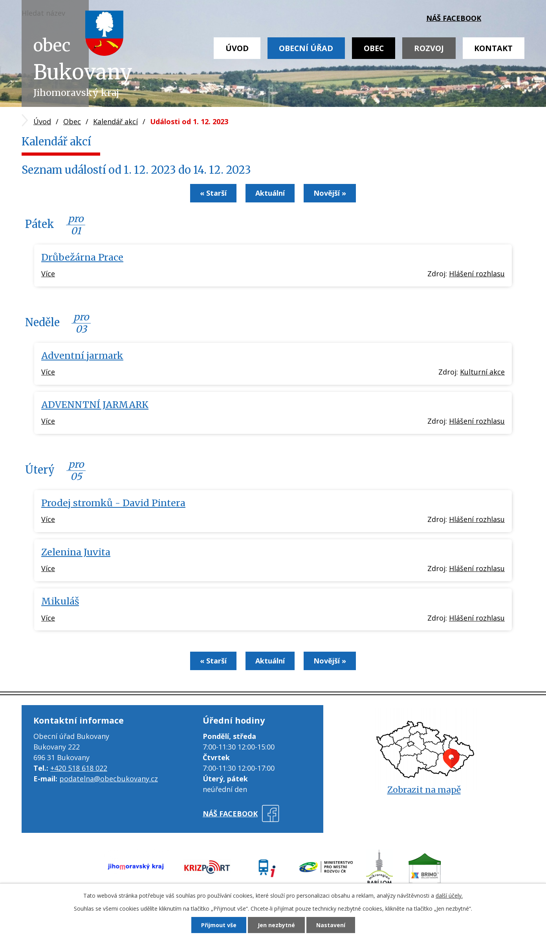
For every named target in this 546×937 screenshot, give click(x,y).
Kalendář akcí (115, 121)
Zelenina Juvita (75, 552)
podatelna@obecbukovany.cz (108, 778)
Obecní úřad (306, 48)
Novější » (329, 193)
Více (48, 273)
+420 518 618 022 (78, 768)
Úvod (237, 48)
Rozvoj (429, 48)
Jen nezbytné (276, 925)
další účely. (449, 895)
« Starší (213, 193)
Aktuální (270, 193)
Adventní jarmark (82, 355)
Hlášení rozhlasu (477, 273)
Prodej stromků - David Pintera (113, 503)
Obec (374, 48)
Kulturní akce (482, 372)
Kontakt (493, 48)
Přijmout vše (218, 925)
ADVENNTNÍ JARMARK (94, 404)
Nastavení (330, 925)
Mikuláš (60, 601)
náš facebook (453, 18)
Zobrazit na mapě (424, 790)
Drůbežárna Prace (82, 257)
